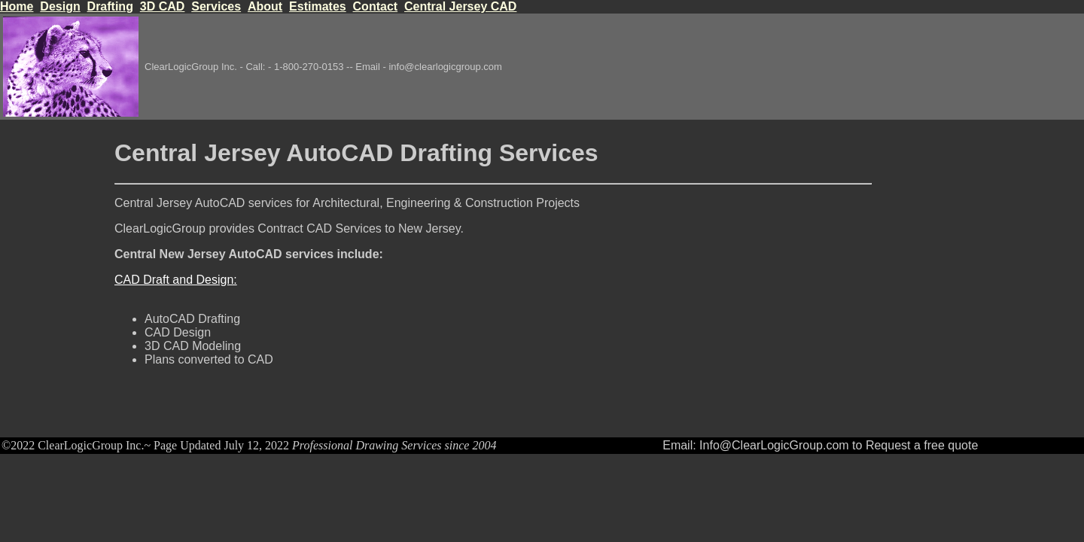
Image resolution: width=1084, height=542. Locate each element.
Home (16, 6)
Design (60, 6)
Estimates (317, 6)
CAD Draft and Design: (175, 279)
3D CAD (162, 6)
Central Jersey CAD (460, 6)
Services (216, 6)
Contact (375, 6)
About (265, 6)
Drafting (110, 6)
